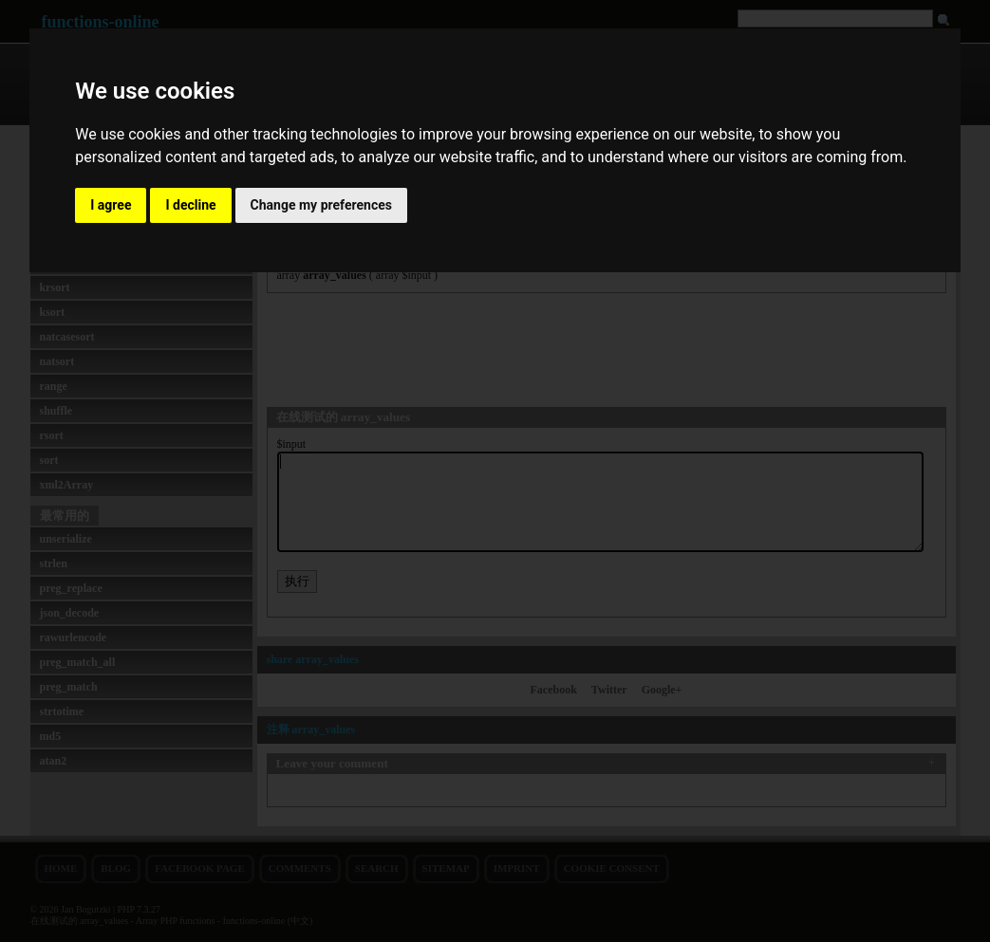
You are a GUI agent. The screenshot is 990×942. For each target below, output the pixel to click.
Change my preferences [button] (321, 204)
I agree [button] (110, 204)
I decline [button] (190, 204)
